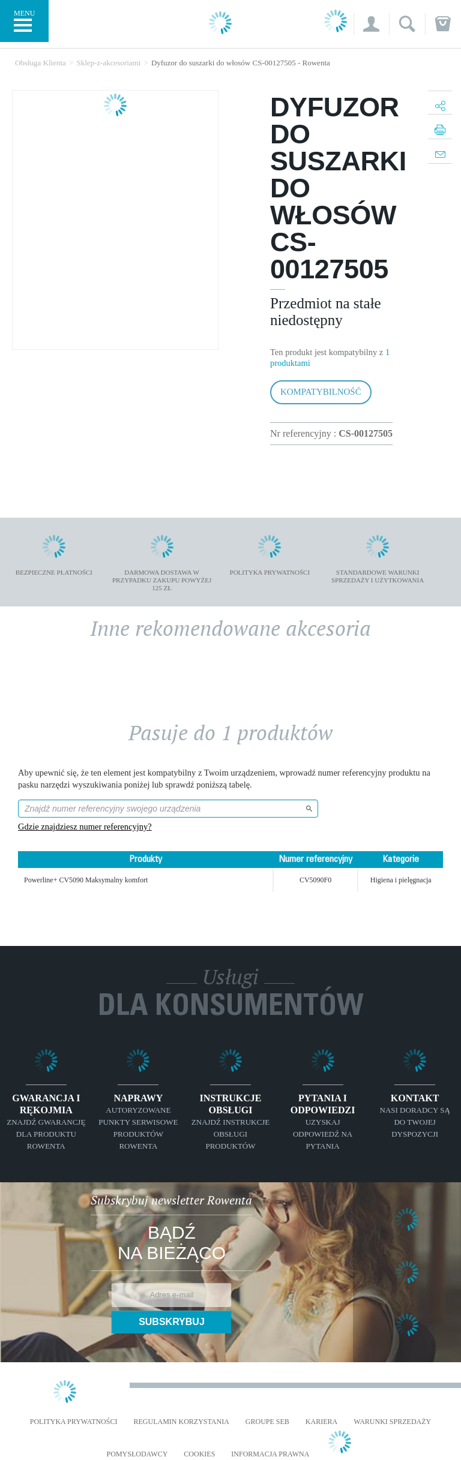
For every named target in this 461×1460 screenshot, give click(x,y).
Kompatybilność (320, 391)
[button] (371, 24)
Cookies (199, 1454)
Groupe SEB (267, 1422)
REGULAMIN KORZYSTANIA (181, 1422)
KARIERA (321, 1422)
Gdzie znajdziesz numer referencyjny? (85, 826)
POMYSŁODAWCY (137, 1454)
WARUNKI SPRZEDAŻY (392, 1422)
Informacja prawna (270, 1454)
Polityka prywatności (74, 1422)
